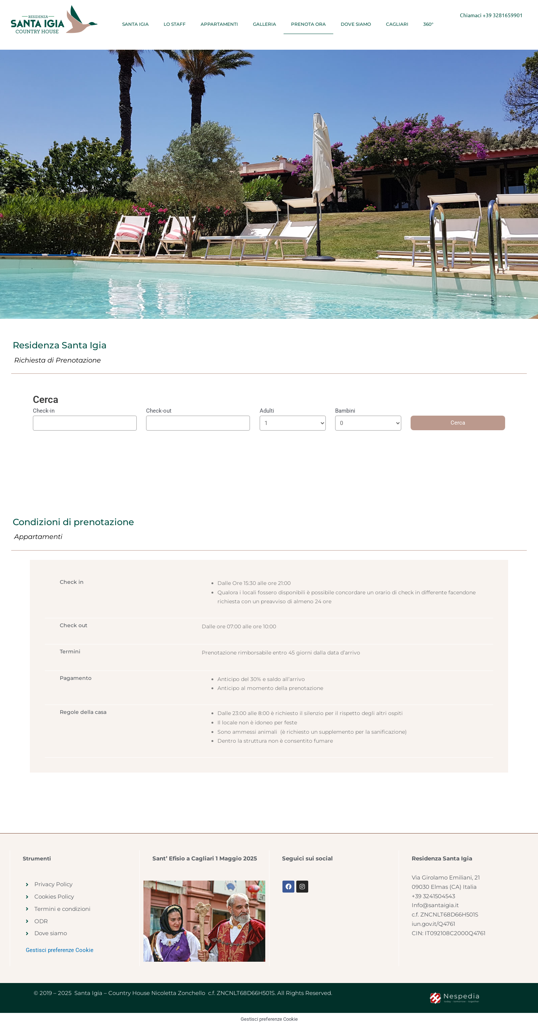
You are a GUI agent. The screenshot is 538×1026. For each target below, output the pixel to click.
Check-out (158, 410)
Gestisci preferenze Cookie (59, 950)
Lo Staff (175, 24)
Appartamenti (219, 24)
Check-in (44, 410)
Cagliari (397, 24)
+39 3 (489, 15)
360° (428, 24)
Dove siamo (356, 24)
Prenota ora (308, 24)
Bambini (345, 410)
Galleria (264, 24)
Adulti (267, 410)
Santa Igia (135, 24)
